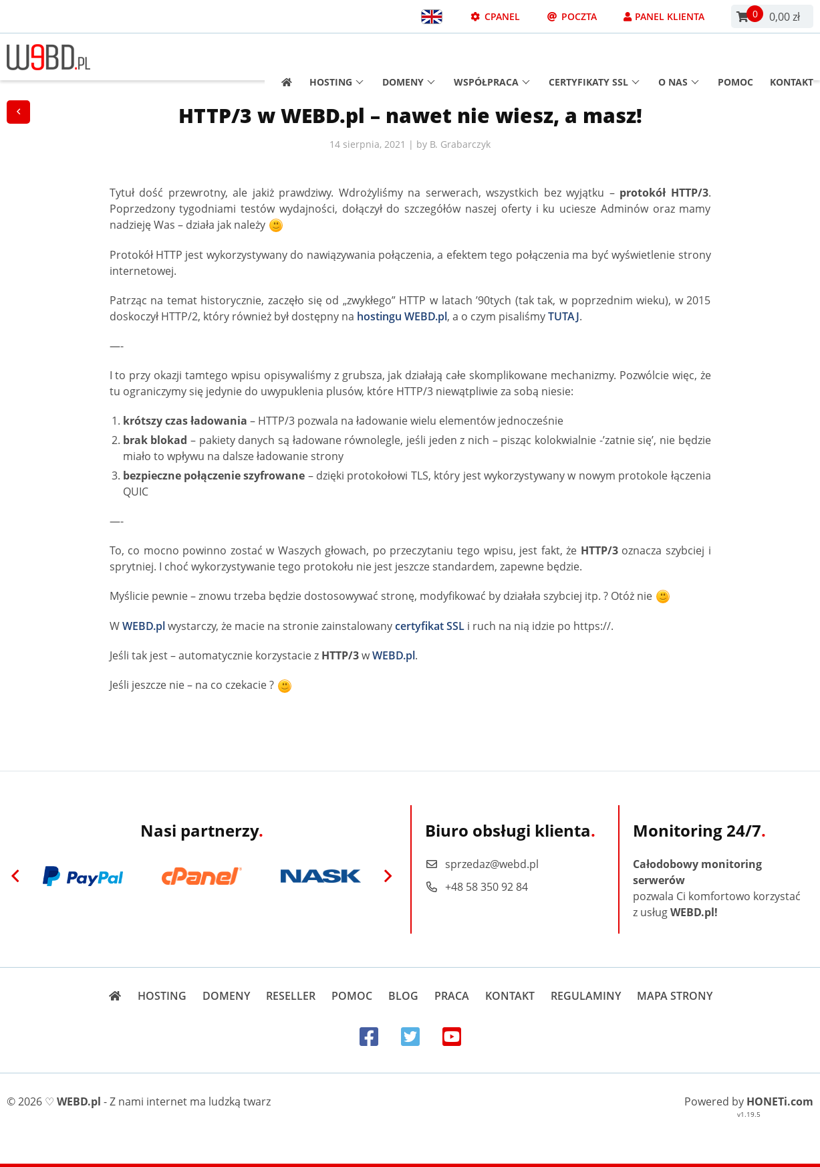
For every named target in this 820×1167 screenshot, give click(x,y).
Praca (451, 995)
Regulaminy (586, 995)
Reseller (290, 995)
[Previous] (15, 876)
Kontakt (791, 57)
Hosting (336, 57)
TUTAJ (563, 316)
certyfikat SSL (429, 626)
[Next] (388, 876)
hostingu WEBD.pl (402, 316)
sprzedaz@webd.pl (482, 864)
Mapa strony (674, 995)
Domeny (408, 57)
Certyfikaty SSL (594, 57)
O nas (678, 57)
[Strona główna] (282, 57)
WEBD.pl (143, 626)
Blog (403, 995)
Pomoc (735, 57)
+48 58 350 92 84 (476, 886)
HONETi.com (779, 1101)
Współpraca (492, 57)
